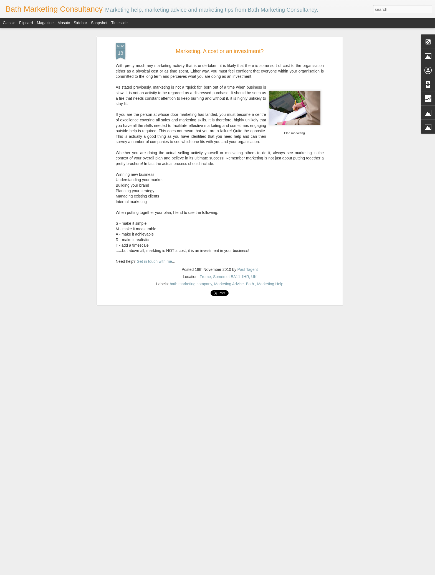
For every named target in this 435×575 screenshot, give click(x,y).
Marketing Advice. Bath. (234, 248)
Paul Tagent (247, 234)
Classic (9, 23)
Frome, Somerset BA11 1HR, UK (228, 241)
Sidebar (80, 23)
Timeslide (119, 23)
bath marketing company (191, 248)
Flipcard (26, 23)
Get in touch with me (154, 226)
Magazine (45, 23)
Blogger (265, 572)
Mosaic (63, 23)
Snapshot (99, 23)
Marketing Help (270, 248)
